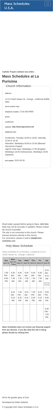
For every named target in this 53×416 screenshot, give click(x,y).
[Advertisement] (26, 40)
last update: (9, 160)
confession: (9, 122)
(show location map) (12, 106)
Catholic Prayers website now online (18, 72)
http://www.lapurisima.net (23, 127)
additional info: (10, 132)
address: (8, 93)
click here (44, 224)
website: (8, 127)
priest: (7, 117)
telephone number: (12, 112)
